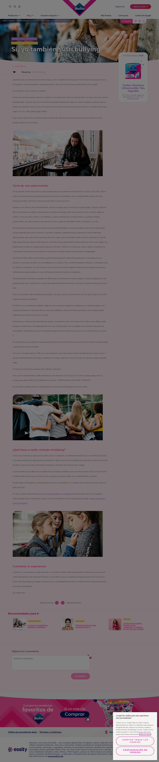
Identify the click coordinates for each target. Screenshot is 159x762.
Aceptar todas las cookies (135, 741)
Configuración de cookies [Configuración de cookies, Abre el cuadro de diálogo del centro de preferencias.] (135, 751)
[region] (135, 736)
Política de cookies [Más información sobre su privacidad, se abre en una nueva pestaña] (145, 734)
